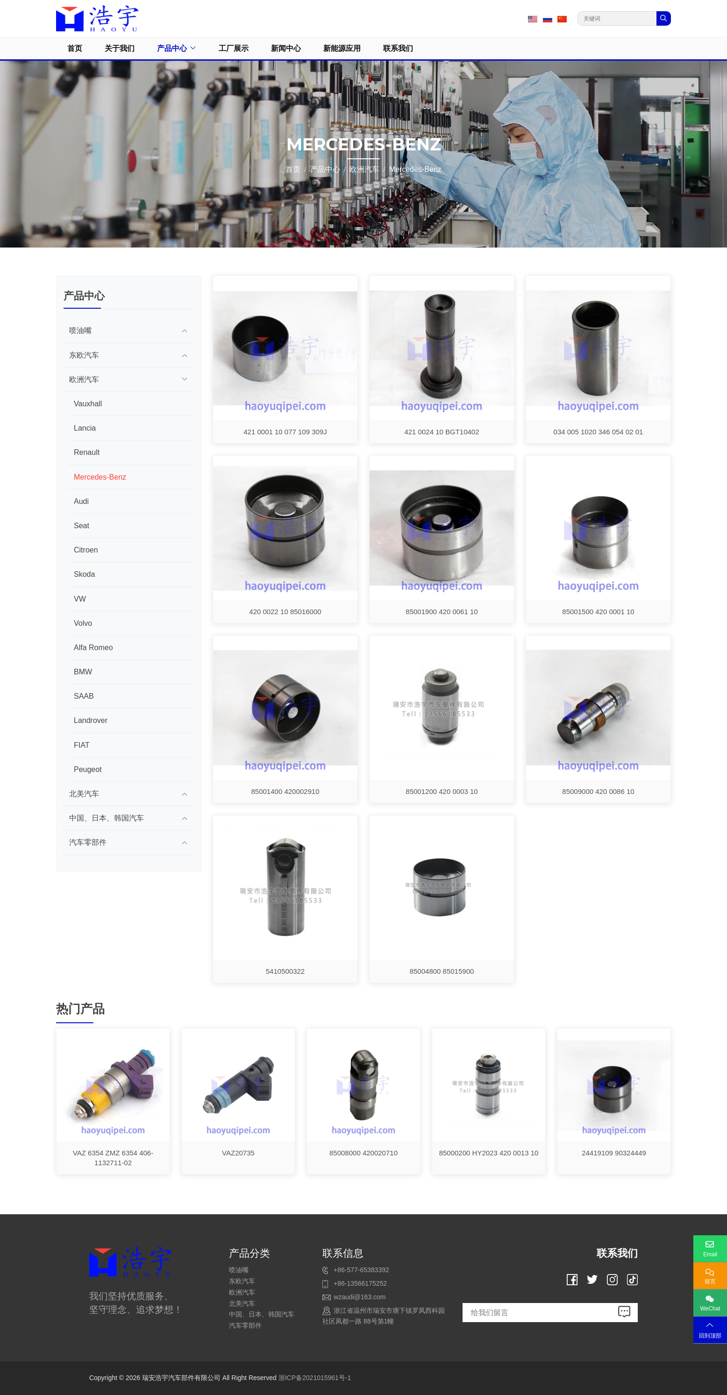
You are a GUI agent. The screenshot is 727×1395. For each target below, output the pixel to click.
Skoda (84, 574)
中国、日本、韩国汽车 (106, 818)
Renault (87, 452)
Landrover (90, 720)
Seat (81, 526)
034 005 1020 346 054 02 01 (598, 432)
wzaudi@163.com (360, 1297)
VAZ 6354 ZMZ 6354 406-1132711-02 (113, 1158)
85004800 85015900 (442, 971)
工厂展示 (234, 48)
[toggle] (184, 330)
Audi (81, 501)
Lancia (85, 428)
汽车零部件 (88, 842)
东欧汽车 (84, 355)
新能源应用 (342, 48)
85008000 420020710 (363, 1153)
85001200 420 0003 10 (442, 791)
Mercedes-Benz (100, 477)
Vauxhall (88, 404)
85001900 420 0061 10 (442, 612)
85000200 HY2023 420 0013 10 (489, 1153)
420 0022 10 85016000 (285, 612)
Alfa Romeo (93, 647)
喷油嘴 (80, 330)
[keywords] (617, 18)
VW (80, 599)
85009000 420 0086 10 (598, 791)
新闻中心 (286, 48)
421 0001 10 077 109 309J (285, 432)
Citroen (86, 550)
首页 (74, 48)
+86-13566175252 (360, 1283)
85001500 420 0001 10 (598, 612)
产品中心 (172, 48)
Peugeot (88, 769)
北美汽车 (84, 794)
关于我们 (120, 48)
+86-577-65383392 (361, 1270)
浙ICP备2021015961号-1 (314, 1377)
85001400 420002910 (285, 791)
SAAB (84, 696)
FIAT (81, 745)
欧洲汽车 (84, 379)
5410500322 (285, 971)
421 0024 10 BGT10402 (441, 432)
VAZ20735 (238, 1153)
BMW (83, 672)
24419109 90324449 (614, 1153)
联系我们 (398, 48)
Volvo (83, 623)
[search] (663, 18)
